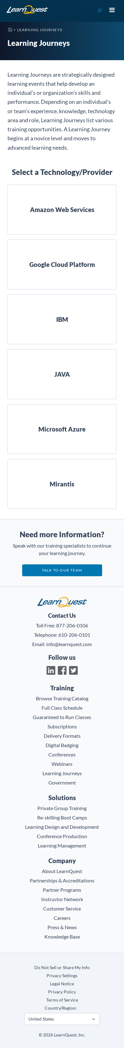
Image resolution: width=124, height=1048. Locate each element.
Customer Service (62, 908)
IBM (62, 319)
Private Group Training (62, 808)
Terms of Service (62, 999)
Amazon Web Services (62, 209)
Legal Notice (62, 983)
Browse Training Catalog (62, 698)
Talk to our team (62, 570)
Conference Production (62, 836)
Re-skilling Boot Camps (62, 817)
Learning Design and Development (62, 827)
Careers (62, 918)
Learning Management (62, 845)
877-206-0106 (72, 625)
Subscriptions (62, 726)
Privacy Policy (62, 991)
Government (62, 782)
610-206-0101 (74, 635)
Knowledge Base (62, 936)
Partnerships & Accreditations (62, 880)
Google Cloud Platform (62, 264)
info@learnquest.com (69, 644)
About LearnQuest (62, 871)
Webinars (62, 764)
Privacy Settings (62, 975)
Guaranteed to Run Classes (62, 717)
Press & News (62, 927)
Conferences (62, 754)
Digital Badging (62, 745)
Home (9, 29)
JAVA (62, 374)
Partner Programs (62, 890)
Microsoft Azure (62, 429)
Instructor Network (62, 899)
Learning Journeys (62, 773)
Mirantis (62, 484)
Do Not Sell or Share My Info (62, 967)
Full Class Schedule (62, 708)
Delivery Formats (62, 736)
